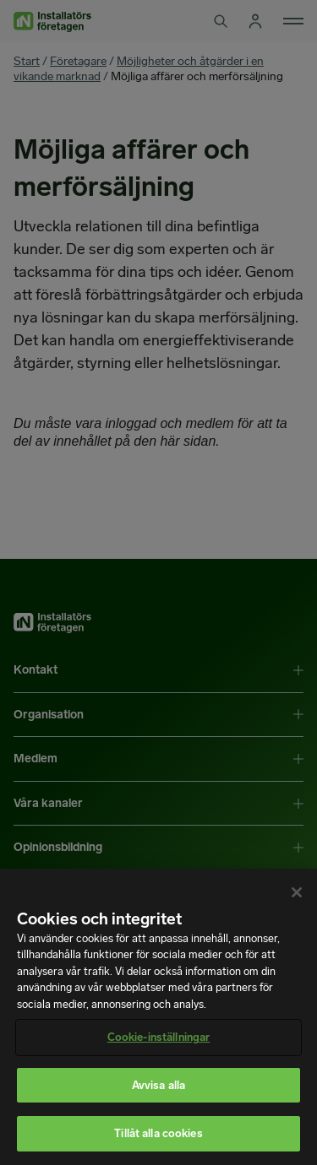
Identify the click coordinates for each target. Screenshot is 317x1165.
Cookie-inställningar (158, 1037)
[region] (158, 1017)
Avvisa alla (158, 1085)
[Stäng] (296, 892)
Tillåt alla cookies (158, 1133)
